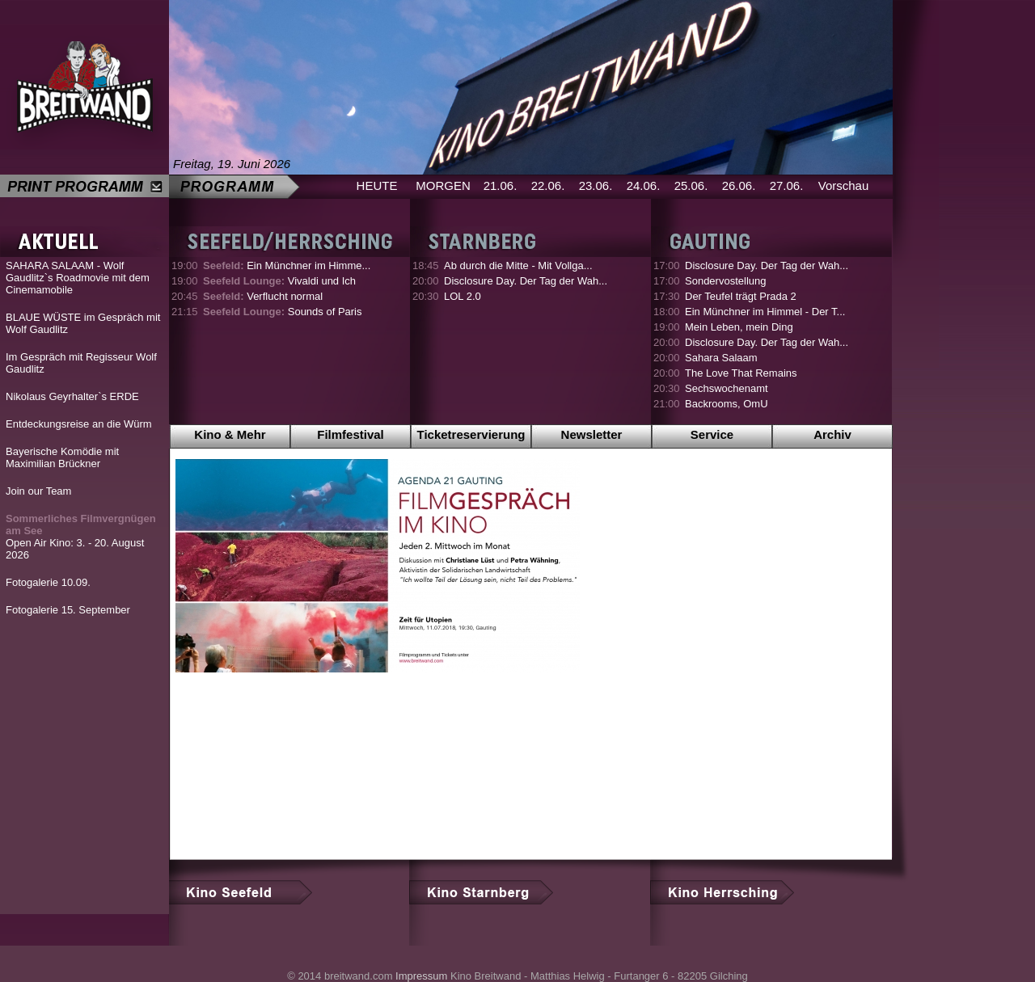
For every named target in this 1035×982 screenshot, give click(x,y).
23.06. (596, 185)
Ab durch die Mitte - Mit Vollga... (518, 265)
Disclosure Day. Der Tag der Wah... (525, 281)
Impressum (421, 976)
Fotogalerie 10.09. (48, 582)
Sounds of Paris (282, 312)
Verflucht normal (263, 296)
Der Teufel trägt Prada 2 (740, 296)
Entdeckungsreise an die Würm (79, 424)
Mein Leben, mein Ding (739, 327)
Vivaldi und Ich (279, 281)
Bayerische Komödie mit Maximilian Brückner (62, 457)
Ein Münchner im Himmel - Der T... (765, 312)
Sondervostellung (725, 281)
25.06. (691, 185)
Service (712, 434)
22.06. (548, 185)
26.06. (739, 185)
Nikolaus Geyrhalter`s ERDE (72, 396)
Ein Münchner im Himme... (286, 265)
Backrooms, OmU (726, 404)
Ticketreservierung (471, 434)
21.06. (501, 185)
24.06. (644, 185)
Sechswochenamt (726, 388)
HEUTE (377, 185)
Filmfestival (350, 434)
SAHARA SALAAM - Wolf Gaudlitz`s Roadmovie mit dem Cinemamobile (78, 277)
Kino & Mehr (229, 434)
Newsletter (592, 434)
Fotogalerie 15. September (68, 610)
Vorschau (843, 185)
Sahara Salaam (721, 358)
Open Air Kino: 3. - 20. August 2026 (81, 536)
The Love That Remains (741, 373)
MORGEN (443, 185)
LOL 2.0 (462, 296)
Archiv (832, 434)
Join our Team (38, 491)
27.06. (787, 185)
